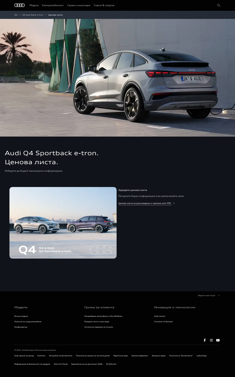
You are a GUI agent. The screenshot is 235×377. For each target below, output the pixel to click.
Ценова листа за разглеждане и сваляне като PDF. (146, 203)
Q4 (15, 15)
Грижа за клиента (99, 307)
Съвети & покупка (104, 5)
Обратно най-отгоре (209, 295)
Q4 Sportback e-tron (32, 15)
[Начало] (19, 5)
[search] (218, 5)
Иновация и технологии (174, 307)
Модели (34, 5)
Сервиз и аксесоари (78, 5)
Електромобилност (53, 5)
